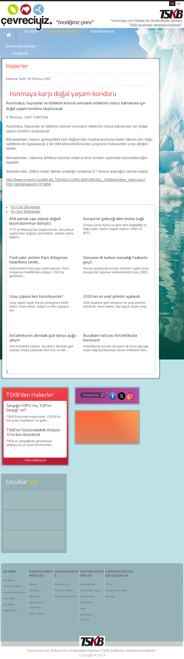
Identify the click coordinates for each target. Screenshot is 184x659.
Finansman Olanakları (65, 596)
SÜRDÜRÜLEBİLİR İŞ (102, 31)
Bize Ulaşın (9, 604)
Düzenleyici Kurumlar (116, 590)
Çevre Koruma (87, 596)
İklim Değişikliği (87, 584)
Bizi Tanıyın (9, 580)
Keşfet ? (34, 500)
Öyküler (34, 520)
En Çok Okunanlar (25, 207)
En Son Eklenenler (25, 211)
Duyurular (110, 596)
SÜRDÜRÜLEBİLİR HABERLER (64, 31)
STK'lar (108, 584)
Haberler (17, 66)
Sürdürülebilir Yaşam (90, 590)
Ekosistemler (86, 602)
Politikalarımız (10, 610)
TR (172, 3)
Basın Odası (9, 598)
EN (178, 3)
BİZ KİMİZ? (9, 572)
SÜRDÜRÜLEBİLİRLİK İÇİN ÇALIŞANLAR (20, 49)
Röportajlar (34, 596)
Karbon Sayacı (36, 613)
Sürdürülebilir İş (62, 584)
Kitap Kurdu (34, 540)
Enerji (82, 608)
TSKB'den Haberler (12, 586)
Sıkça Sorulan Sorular (14, 592)
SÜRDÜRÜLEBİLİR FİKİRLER (151, 31)
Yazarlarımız (35, 590)
